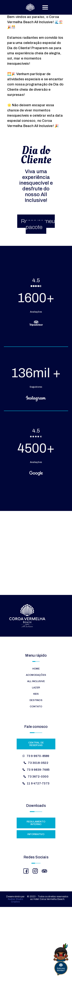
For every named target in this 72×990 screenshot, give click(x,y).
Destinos (36, 700)
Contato (36, 706)
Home (36, 668)
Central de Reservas (36, 744)
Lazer (36, 687)
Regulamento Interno (36, 823)
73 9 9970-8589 (38, 756)
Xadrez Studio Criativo (15, 900)
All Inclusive (36, 681)
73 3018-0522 (38, 762)
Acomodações (36, 675)
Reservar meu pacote (38, 224)
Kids (36, 694)
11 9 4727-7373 (38, 783)
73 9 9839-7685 (38, 769)
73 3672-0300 (38, 776)
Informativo (35, 834)
